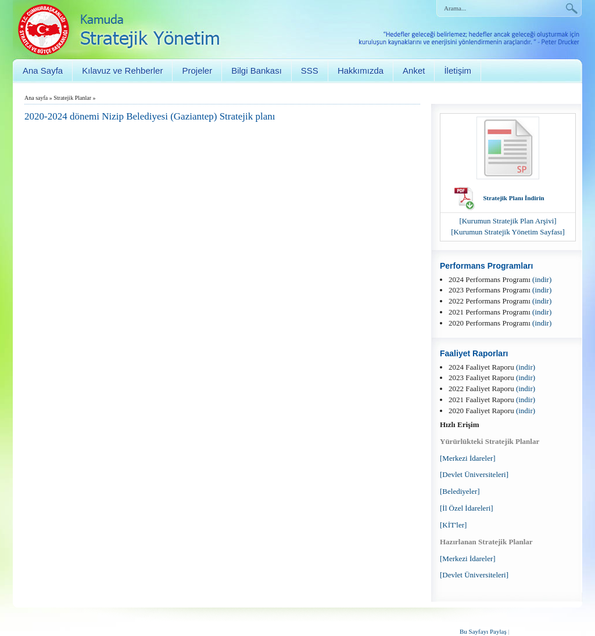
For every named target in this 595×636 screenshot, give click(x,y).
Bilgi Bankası (256, 70)
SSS (309, 70)
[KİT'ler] (453, 525)
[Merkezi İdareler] (468, 458)
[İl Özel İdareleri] (466, 508)
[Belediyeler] (460, 491)
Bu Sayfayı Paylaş (483, 631)
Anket (414, 70)
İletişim (457, 70)
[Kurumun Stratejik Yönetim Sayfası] (508, 231)
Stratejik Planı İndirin (513, 197)
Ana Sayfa (43, 70)
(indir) (541, 279)
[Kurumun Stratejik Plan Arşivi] (507, 220)
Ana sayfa (36, 98)
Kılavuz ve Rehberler (122, 70)
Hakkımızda (360, 70)
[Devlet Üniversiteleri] (474, 474)
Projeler (197, 70)
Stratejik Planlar (72, 98)
